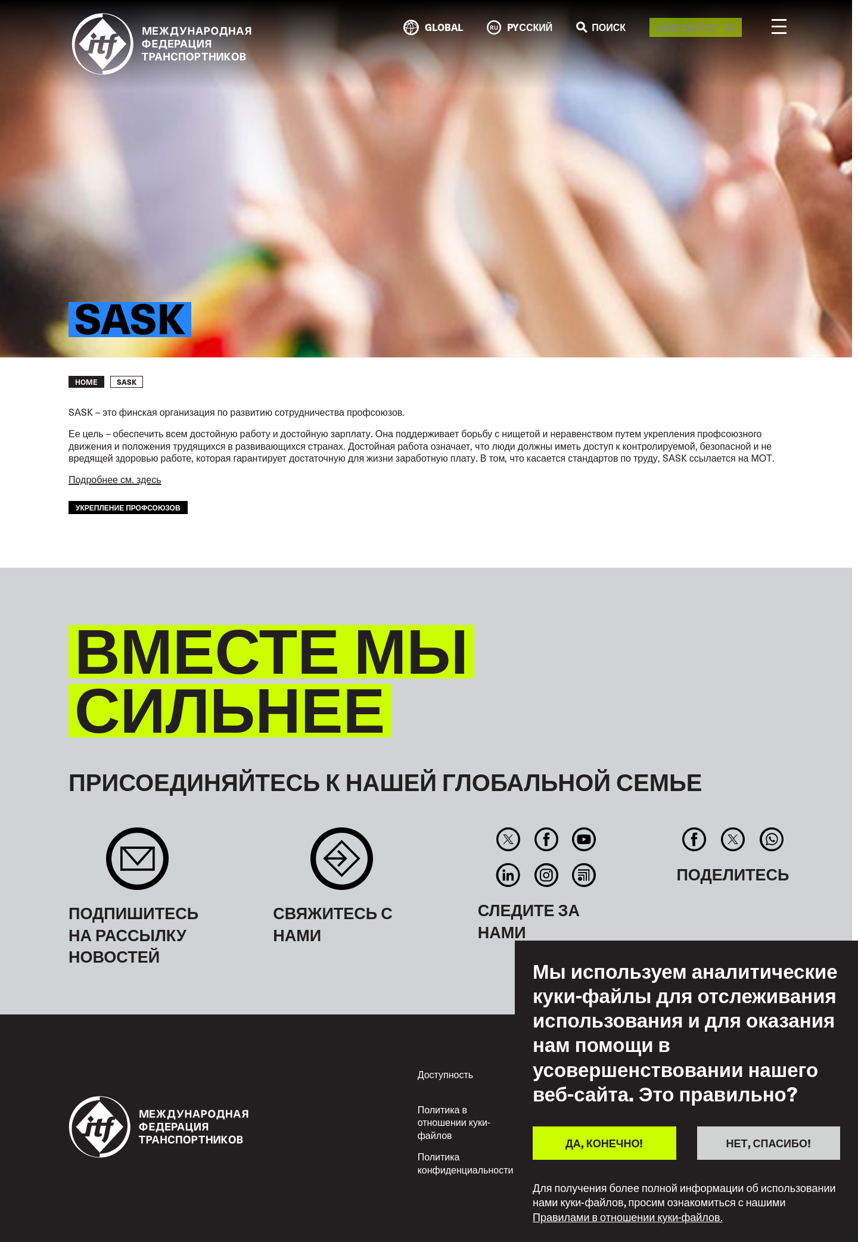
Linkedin (508, 875)
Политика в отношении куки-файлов (454, 1122)
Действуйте (687, 27)
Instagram (546, 875)
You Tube (583, 839)
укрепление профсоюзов (128, 507)
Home (86, 382)
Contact (341, 864)
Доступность (445, 1074)
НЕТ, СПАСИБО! (768, 1142)
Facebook (546, 839)
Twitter (508, 839)
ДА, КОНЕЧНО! (604, 1142)
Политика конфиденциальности (466, 1162)
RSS (583, 875)
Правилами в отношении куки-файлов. (628, 1217)
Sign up (137, 864)
